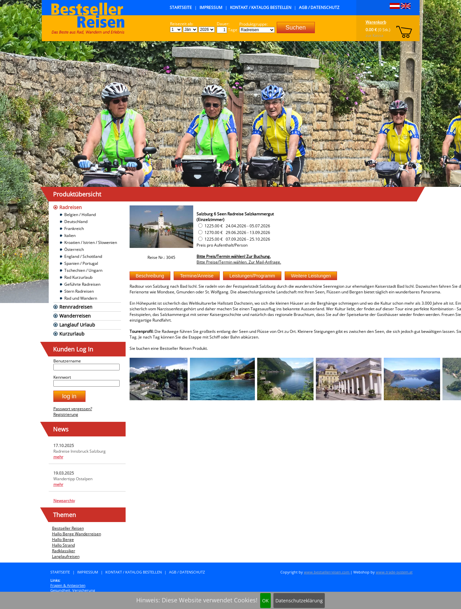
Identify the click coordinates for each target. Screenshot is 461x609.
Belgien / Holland (80, 214)
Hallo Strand (63, 545)
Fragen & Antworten (68, 585)
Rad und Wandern (80, 298)
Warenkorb (376, 22)
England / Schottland (83, 256)
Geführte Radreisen (82, 284)
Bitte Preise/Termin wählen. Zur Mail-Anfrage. (239, 262)
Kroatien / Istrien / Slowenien (90, 242)
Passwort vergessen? (72, 409)
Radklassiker (63, 551)
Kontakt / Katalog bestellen (260, 7)
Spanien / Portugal (81, 263)
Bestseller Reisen (68, 528)
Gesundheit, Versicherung (72, 590)
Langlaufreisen (66, 556)
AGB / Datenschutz (319, 7)
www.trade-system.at (394, 572)
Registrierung (65, 414)
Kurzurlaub (72, 334)
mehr (58, 457)
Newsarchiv (64, 500)
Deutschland (75, 221)
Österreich (74, 249)
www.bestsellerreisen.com (327, 572)
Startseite (181, 7)
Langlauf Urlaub (77, 325)
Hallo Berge (63, 539)
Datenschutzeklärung (299, 600)
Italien (70, 235)
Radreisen (70, 207)
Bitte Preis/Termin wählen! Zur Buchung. (234, 256)
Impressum (211, 7)
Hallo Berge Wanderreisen (76, 534)
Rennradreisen (75, 307)
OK (265, 600)
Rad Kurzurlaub (78, 277)
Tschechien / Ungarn (83, 270)
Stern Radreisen (79, 291)
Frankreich (74, 228)
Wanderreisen (75, 316)
